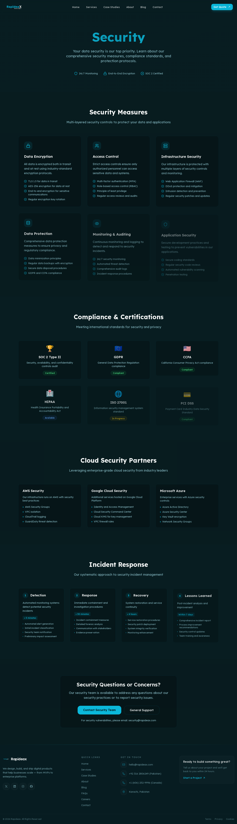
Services (86, 769)
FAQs (84, 793)
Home (84, 763)
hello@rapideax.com (137, 764)
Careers (85, 799)
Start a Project (194, 777)
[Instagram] (22, 786)
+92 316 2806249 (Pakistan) (141, 774)
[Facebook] (31, 786)
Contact (85, 805)
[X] (6, 786)
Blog (84, 787)
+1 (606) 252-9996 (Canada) (141, 783)
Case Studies (88, 775)
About (84, 781)
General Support (142, 712)
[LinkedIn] (14, 786)
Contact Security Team (99, 711)
